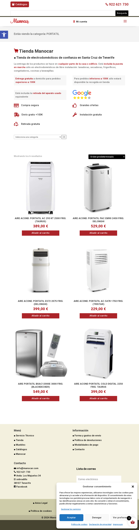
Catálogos (21, 4)
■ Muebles (19, 444)
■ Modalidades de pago (85, 444)
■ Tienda (18, 440)
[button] (4, 35)
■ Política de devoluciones (87, 440)
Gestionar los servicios (71, 509)
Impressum (118, 524)
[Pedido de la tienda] (106, 156)
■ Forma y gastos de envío (87, 435)
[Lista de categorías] (38, 137)
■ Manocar (20, 454)
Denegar (97, 517)
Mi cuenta (81, 21)
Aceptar (71, 517)
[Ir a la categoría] (64, 137)
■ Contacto (79, 449)
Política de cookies (79, 524)
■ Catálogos (20, 449)
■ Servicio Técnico (24, 435)
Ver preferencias (122, 517)
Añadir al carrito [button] (40, 233)
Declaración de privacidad (100, 524)
